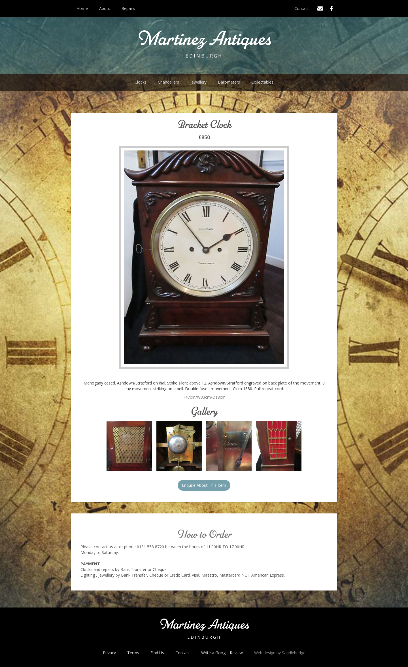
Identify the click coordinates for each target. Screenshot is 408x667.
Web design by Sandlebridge (279, 652)
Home (82, 8)
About (104, 8)
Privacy (109, 652)
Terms (133, 652)
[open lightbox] (129, 446)
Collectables (262, 82)
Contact (301, 8)
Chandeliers (168, 82)
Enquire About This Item (204, 485)
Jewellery (198, 82)
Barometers (229, 82)
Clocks (140, 82)
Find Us (157, 652)
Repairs (128, 8)
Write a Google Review (222, 652)
